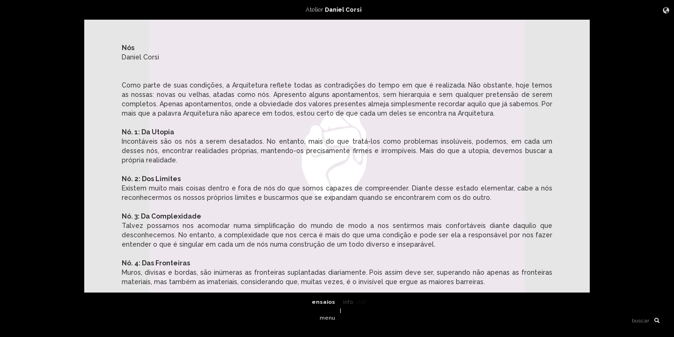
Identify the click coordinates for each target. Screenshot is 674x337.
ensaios (323, 302)
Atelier (337, 9)
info (348, 302)
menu (327, 318)
